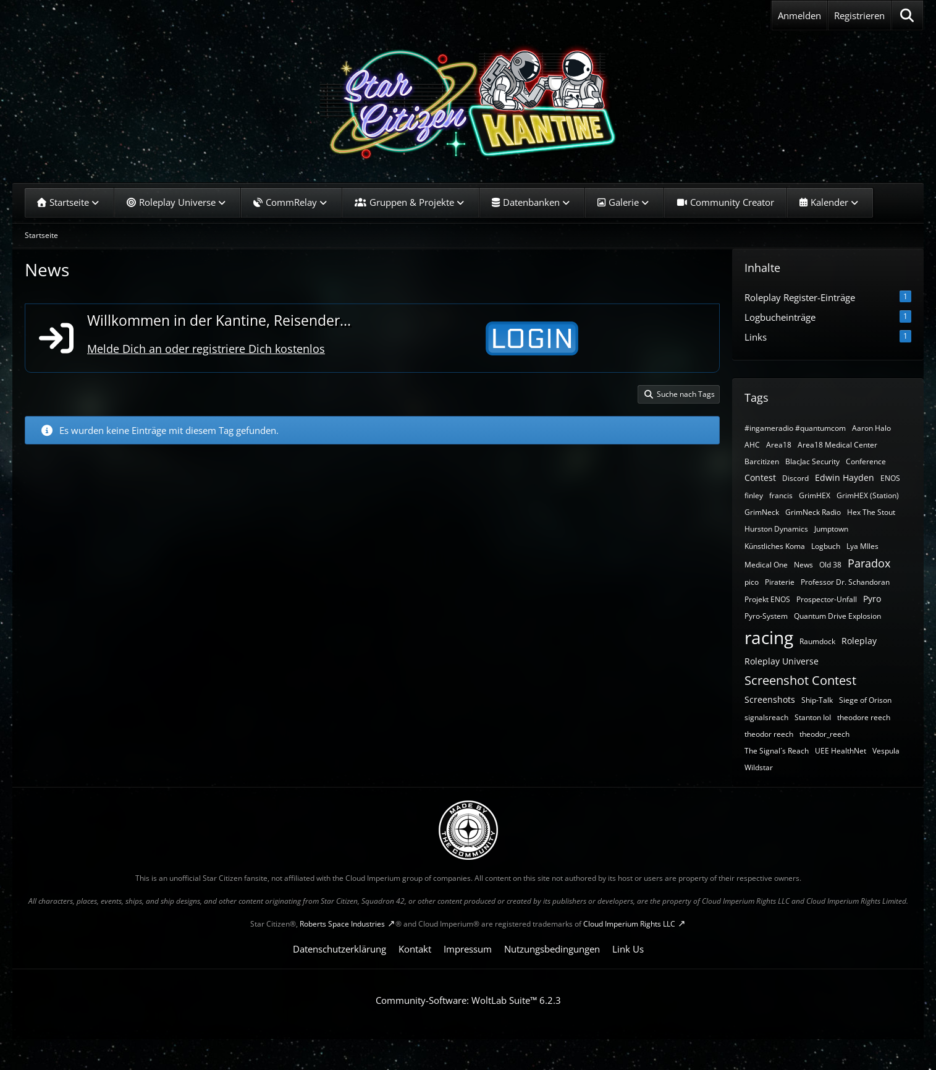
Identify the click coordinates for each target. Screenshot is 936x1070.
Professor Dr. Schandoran (845, 582)
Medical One (766, 564)
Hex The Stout (871, 512)
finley (753, 495)
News (803, 564)
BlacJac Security (812, 461)
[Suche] (907, 15)
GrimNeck (761, 512)
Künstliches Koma (774, 546)
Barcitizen (761, 461)
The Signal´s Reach (776, 750)
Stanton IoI (813, 717)
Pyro (872, 599)
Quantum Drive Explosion (837, 616)
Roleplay (859, 641)
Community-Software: (468, 1000)
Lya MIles (862, 546)
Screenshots (769, 699)
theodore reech (863, 717)
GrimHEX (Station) (868, 495)
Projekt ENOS (767, 599)
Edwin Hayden (844, 477)
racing (768, 637)
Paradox (869, 563)
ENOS (890, 478)
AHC (752, 444)
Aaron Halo (871, 428)
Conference (866, 461)
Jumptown (831, 529)
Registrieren (859, 15)
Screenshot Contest (800, 680)
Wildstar (758, 767)
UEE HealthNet (840, 750)
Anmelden (799, 15)
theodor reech (768, 734)
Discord (795, 478)
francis (781, 495)
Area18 (778, 444)
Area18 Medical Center (837, 444)
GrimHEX (814, 495)
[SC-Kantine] (468, 102)
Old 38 (830, 564)
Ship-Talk (817, 700)
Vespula (886, 750)
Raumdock (817, 641)
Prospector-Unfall (826, 599)
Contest (760, 477)
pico (751, 582)
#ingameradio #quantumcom (795, 428)
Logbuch (825, 546)
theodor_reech (824, 734)
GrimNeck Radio (813, 512)
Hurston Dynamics (776, 529)
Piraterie (780, 582)
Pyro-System (766, 616)
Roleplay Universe (781, 661)
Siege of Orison (865, 700)
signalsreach (766, 717)
